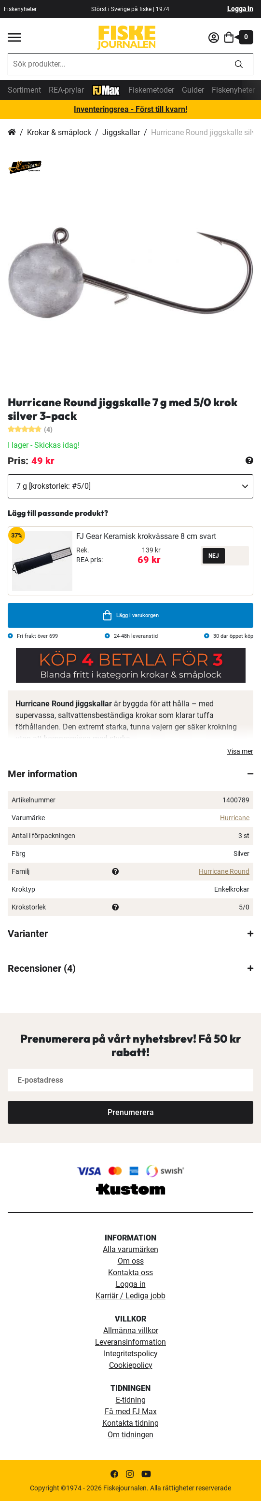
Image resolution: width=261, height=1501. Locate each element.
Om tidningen (130, 1434)
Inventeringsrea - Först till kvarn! (130, 109)
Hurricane (234, 818)
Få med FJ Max (131, 1411)
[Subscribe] (130, 1112)
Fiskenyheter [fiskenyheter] (20, 9)
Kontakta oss (130, 1272)
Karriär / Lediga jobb (130, 1295)
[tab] (130, 774)
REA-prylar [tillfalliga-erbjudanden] (66, 90)
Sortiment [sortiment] (24, 90)
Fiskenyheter (233, 90)
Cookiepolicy (130, 1365)
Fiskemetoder (151, 90)
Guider (193, 90)
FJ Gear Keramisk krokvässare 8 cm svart (146, 536)
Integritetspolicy (131, 1353)
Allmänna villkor (130, 1330)
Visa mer (240, 751)
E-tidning (131, 1400)
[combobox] (116, 64)
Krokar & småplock (59, 132)
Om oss (131, 1261)
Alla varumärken (130, 1249)
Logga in (240, 9)
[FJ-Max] (106, 89)
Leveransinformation (130, 1342)
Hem (12, 132)
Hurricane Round (224, 871)
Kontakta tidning (130, 1423)
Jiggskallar (121, 132)
